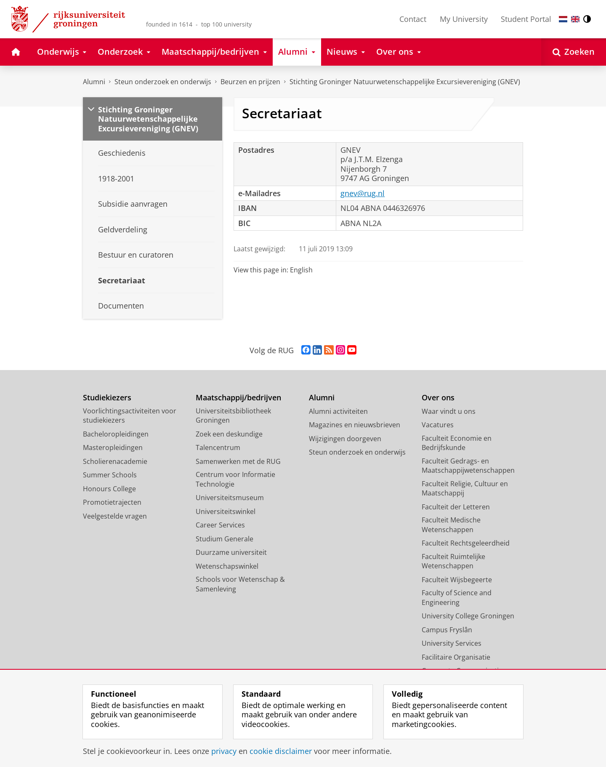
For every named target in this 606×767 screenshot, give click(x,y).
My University (464, 19)
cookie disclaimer (281, 751)
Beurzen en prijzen (250, 81)
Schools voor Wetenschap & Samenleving (240, 584)
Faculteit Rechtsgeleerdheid (466, 543)
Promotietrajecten (112, 502)
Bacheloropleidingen (116, 434)
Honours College (109, 488)
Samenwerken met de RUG (238, 461)
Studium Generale (224, 538)
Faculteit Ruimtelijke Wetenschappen (453, 561)
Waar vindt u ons (449, 411)
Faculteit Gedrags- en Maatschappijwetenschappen (468, 465)
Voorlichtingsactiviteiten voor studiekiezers (129, 415)
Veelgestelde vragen (115, 516)
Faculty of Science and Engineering (457, 597)
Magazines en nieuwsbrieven (354, 424)
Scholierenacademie (115, 461)
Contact (412, 19)
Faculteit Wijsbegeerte (457, 579)
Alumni (94, 81)
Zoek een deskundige (229, 434)
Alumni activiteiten (338, 411)
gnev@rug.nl (362, 193)
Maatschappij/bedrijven (238, 397)
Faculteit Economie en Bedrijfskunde (457, 443)
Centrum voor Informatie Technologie (235, 479)
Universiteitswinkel (225, 511)
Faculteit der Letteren (456, 506)
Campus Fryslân (447, 629)
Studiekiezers (107, 397)
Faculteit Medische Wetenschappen (451, 524)
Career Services (220, 525)
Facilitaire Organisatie (456, 657)
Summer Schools (110, 474)
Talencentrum (218, 447)
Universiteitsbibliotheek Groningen (233, 415)
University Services (451, 643)
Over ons (438, 397)
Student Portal (526, 19)
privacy (224, 751)
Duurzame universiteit (231, 552)
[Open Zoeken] (573, 52)
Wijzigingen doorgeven (345, 438)
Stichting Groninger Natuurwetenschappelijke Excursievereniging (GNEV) (405, 81)
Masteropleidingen (113, 447)
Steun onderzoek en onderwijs (162, 81)
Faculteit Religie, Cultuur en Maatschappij (465, 488)
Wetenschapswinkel (227, 566)
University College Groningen (468, 616)
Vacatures (438, 424)
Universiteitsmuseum (230, 497)
